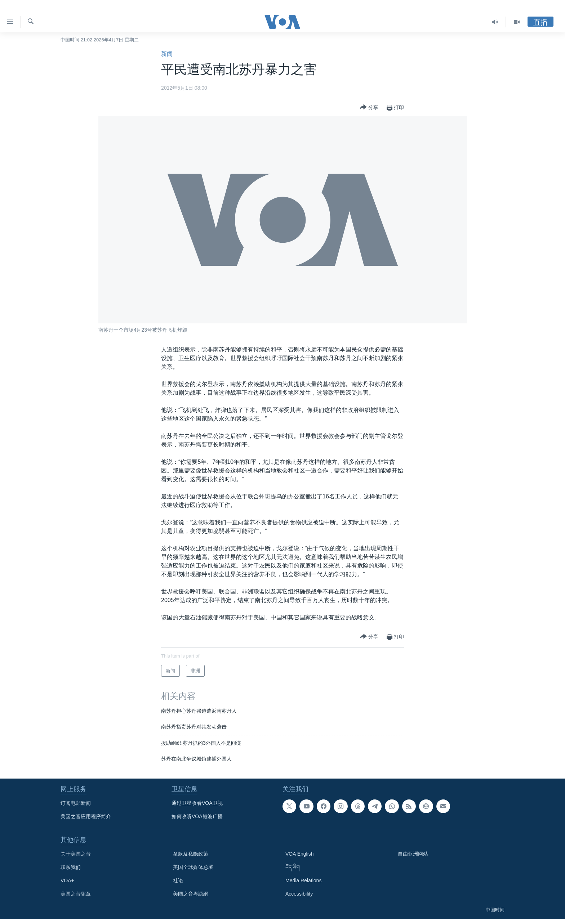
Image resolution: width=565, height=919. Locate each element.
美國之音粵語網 (190, 894)
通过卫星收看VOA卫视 (197, 803)
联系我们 (71, 867)
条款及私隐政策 (190, 854)
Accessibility (299, 894)
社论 (178, 880)
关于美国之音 (76, 854)
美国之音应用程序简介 (86, 816)
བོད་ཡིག (292, 867)
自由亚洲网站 (413, 854)
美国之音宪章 (76, 894)
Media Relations (303, 880)
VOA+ (67, 880)
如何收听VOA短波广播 (197, 816)
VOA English (299, 854)
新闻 (167, 54)
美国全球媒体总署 (193, 867)
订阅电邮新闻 (76, 803)
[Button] (369, 107)
